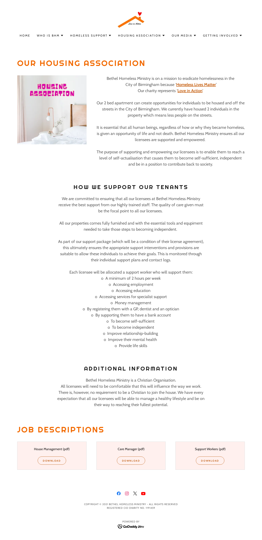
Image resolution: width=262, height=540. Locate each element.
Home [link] (25, 35)
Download (52, 460)
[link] (131, 19)
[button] (50, 35)
